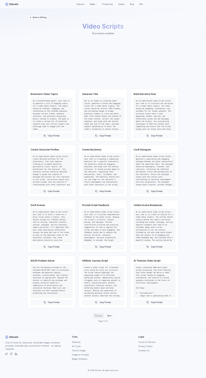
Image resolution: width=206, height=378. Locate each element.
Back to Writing (38, 17)
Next (109, 316)
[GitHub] (11, 354)
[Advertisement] (103, 66)
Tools (93, 4)
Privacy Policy (145, 346)
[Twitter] (6, 354)
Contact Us (144, 350)
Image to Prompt (80, 354)
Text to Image (79, 350)
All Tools (76, 346)
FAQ (141, 4)
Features (80, 4)
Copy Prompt (52, 136)
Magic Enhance (79, 359)
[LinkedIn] (16, 354)
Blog (132, 4)
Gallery (121, 4)
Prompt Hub (107, 4)
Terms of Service (147, 342)
